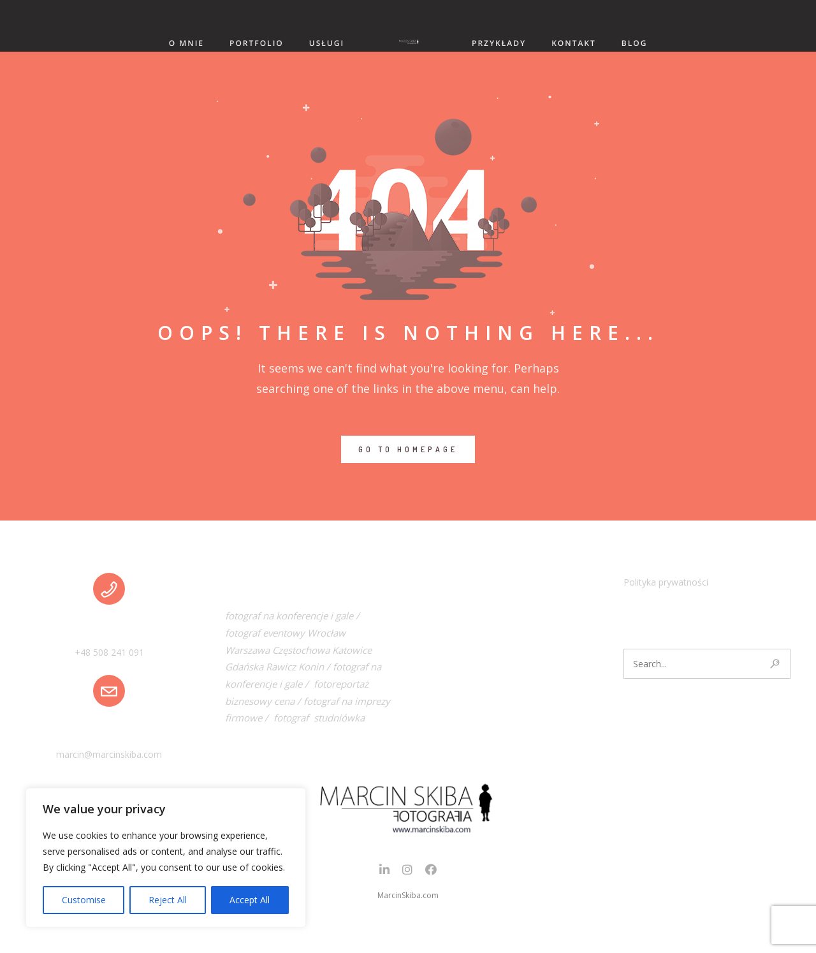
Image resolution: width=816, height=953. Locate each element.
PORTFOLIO (256, 43)
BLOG (635, 43)
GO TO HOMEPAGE (408, 449)
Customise (84, 900)
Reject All (168, 900)
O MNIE (186, 43)
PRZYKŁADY (499, 43)
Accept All (249, 900)
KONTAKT (573, 43)
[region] (166, 857)
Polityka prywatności (665, 582)
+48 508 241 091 (109, 652)
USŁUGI (326, 43)
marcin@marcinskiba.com (109, 754)
